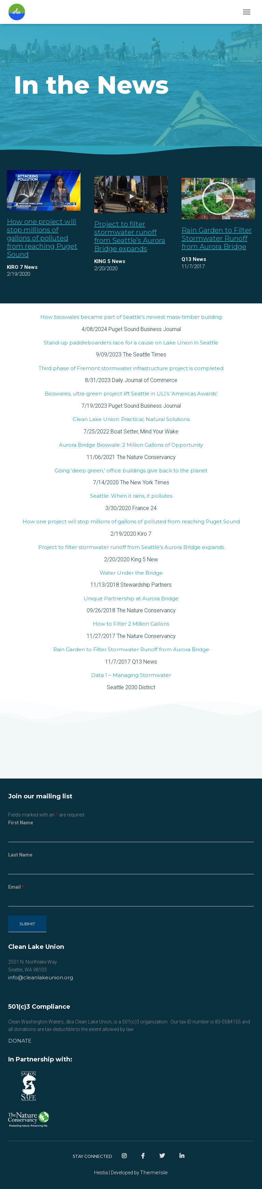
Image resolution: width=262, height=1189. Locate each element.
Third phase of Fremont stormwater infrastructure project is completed (131, 368)
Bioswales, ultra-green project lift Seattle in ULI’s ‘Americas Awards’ (131, 393)
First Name (20, 822)
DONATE (19, 1040)
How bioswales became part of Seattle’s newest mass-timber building (131, 317)
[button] (218, 198)
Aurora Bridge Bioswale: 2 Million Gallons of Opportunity (131, 445)
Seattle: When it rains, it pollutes (131, 496)
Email (16, 887)
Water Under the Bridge (131, 573)
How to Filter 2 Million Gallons (131, 623)
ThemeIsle (154, 1172)
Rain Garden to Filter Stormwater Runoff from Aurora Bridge (216, 238)
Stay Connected (92, 1156)
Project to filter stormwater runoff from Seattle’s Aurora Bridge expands (129, 236)
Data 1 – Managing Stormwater (131, 675)
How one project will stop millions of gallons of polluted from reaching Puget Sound (42, 238)
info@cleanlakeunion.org (40, 977)
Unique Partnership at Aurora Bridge (131, 598)
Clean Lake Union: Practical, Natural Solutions (131, 419)
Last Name (20, 855)
